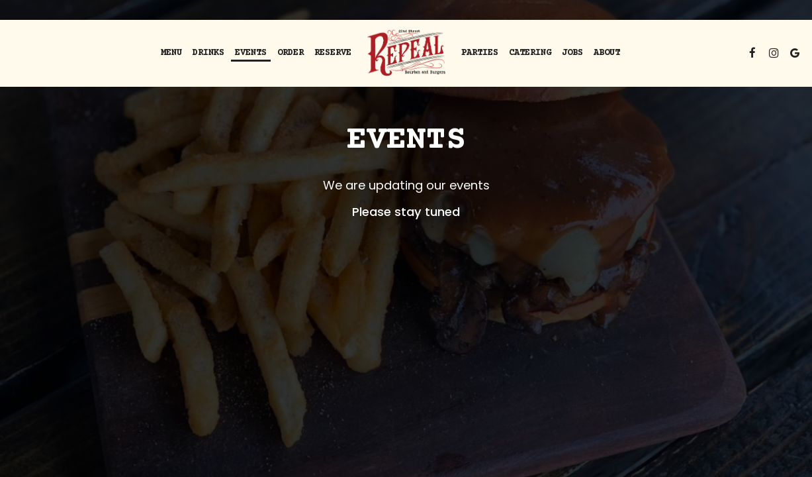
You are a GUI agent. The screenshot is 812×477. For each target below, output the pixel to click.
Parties (479, 53)
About (607, 53)
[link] (406, 53)
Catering (530, 53)
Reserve (332, 53)
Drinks (208, 53)
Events (251, 53)
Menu (171, 53)
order (290, 53)
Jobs (572, 53)
